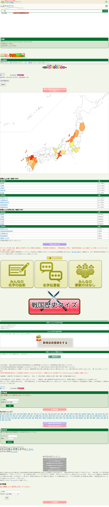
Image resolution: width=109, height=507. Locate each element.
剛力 (40, 418)
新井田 (23, 418)
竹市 (11, 416)
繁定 (54, 416)
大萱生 (104, 416)
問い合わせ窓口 (76, 252)
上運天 (98, 418)
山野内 (24, 416)
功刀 (17, 416)
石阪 (18, 414)
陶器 (11, 62)
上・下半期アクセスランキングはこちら (54, 465)
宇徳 (26, 418)
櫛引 (47, 416)
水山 (73, 416)
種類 (2, 438)
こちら (70, 373)
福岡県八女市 (4, 197)
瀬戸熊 (50, 416)
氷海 (52, 414)
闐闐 (37, 416)
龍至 (100, 416)
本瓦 (35, 414)
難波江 (25, 414)
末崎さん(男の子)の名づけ (54, 423)
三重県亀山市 (4, 200)
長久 (60, 416)
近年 (26, 62)
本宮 (68, 414)
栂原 (70, 416)
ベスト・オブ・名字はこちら (55, 461)
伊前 (91, 418)
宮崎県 (2, 224)
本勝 (79, 416)
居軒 (88, 418)
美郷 (67, 418)
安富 (4, 414)
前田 (31, 416)
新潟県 (2, 193)
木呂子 (14, 414)
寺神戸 (60, 418)
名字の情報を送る (5, 80)
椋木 (59, 414)
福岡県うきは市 (4, 238)
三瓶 (96, 414)
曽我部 (97, 416)
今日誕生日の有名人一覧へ (54, 467)
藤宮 (16, 418)
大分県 (2, 221)
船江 (93, 414)
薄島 (3, 418)
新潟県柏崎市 (4, 205)
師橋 (76, 414)
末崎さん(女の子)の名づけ (54, 425)
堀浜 (71, 418)
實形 (3, 416)
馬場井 (37, 418)
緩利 (88, 416)
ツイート (2, 73)
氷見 (57, 416)
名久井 (100, 414)
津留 (33, 418)
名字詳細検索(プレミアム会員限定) (21, 13)
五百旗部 (49, 418)
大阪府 (2, 188)
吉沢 (12, 418)
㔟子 (32, 414)
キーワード (4, 436)
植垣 (1, 414)
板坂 (83, 416)
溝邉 (62, 414)
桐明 (29, 418)
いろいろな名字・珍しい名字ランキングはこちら (54, 458)
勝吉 (19, 418)
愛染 (105, 418)
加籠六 (89, 414)
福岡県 (30, 62)
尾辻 (79, 414)
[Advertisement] (46, 25)
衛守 (74, 418)
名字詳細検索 (54, 409)
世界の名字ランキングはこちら (54, 470)
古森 (101, 418)
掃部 (57, 418)
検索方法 (3, 402)
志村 (43, 416)
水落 (43, 414)
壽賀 (11, 414)
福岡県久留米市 (4, 202)
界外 (107, 414)
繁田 (77, 418)
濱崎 (67, 416)
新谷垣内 (84, 414)
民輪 (29, 414)
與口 (103, 414)
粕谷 (53, 418)
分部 (76, 416)
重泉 (3, 420)
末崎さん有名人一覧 (55, 244)
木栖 (65, 414)
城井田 (44, 418)
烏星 (71, 414)
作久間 (7, 416)
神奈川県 (2, 190)
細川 (55, 414)
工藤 (49, 414)
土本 (34, 416)
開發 (7, 414)
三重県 (2, 185)
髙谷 (91, 416)
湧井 (9, 420)
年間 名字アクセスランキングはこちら (55, 463)
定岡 (28, 416)
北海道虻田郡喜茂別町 (6, 231)
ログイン (23, 333)
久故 (84, 418)
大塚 (64, 418)
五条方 (9, 418)
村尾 (21, 414)
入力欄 (3, 399)
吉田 (20, 416)
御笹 (14, 416)
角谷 (40, 416)
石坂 (6, 420)
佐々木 (39, 414)
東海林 (81, 418)
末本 (64, 416)
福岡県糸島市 (4, 207)
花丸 (46, 414)
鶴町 (94, 418)
